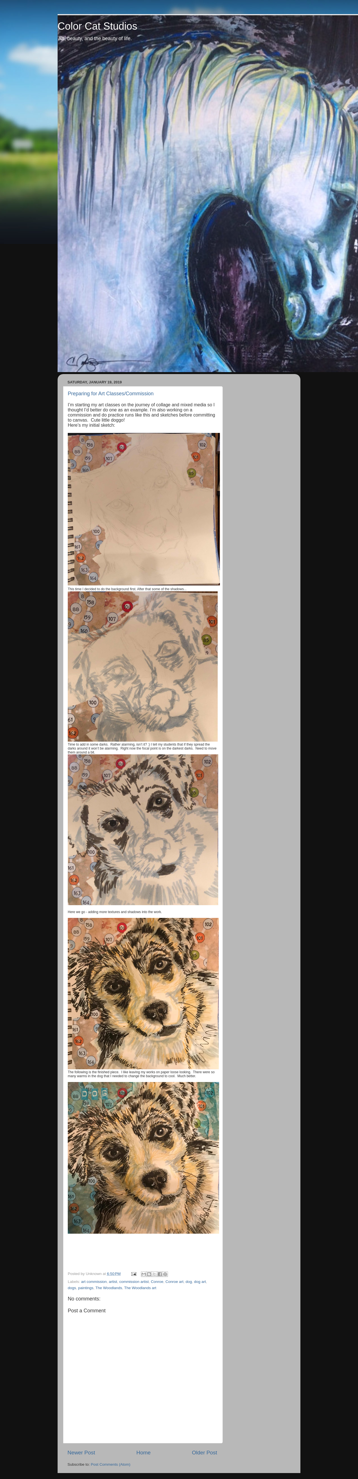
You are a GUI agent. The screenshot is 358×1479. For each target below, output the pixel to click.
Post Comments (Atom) (110, 1464)
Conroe (157, 1282)
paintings (85, 1288)
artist (113, 1282)
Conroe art (174, 1282)
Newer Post (81, 1453)
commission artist (134, 1282)
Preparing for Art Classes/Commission (111, 393)
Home (143, 1453)
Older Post (204, 1453)
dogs (72, 1288)
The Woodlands (108, 1288)
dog (188, 1282)
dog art (200, 1282)
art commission (94, 1282)
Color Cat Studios (97, 26)
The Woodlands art (140, 1288)
